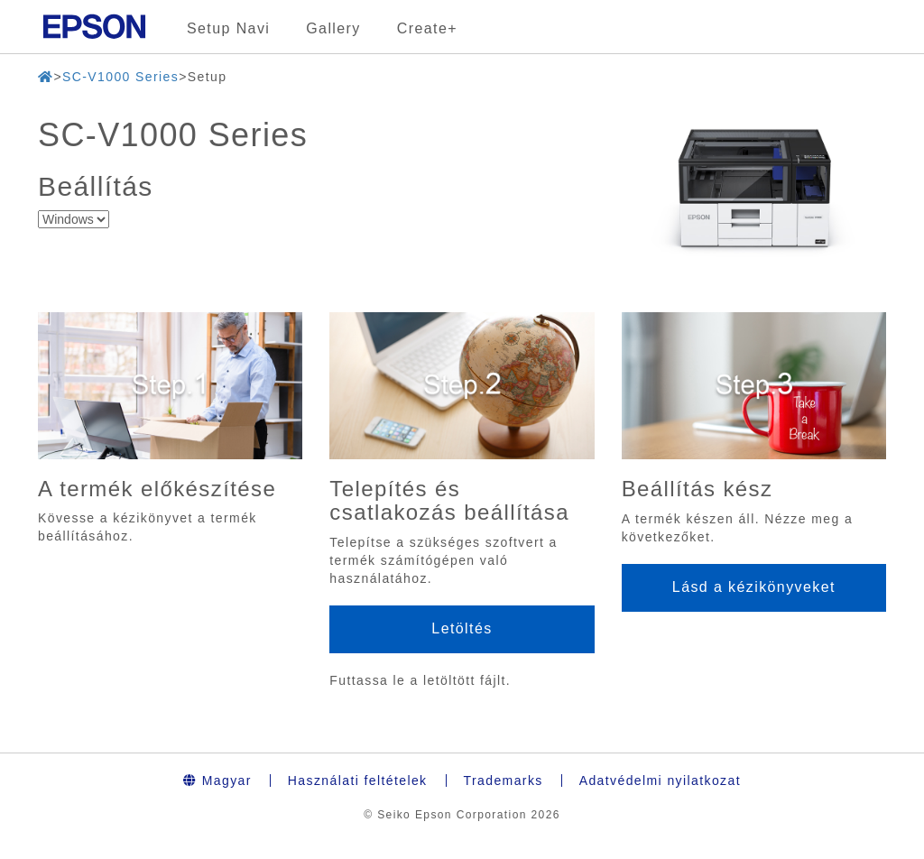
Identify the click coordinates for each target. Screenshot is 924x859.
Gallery (333, 28)
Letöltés (461, 628)
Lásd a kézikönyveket (754, 587)
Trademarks (503, 780)
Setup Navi (228, 28)
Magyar (217, 780)
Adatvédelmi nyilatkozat (660, 780)
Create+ (427, 28)
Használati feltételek (358, 780)
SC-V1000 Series (120, 76)
